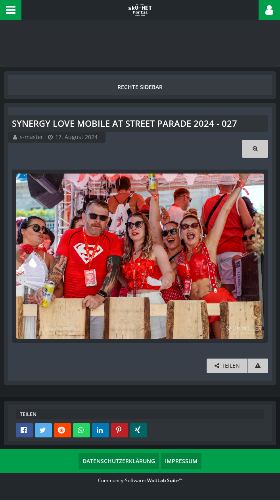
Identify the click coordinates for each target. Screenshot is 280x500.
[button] (10, 10)
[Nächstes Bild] (256, 256)
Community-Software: (140, 480)
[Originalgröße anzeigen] (255, 149)
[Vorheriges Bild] (24, 256)
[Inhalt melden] (257, 366)
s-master (31, 137)
